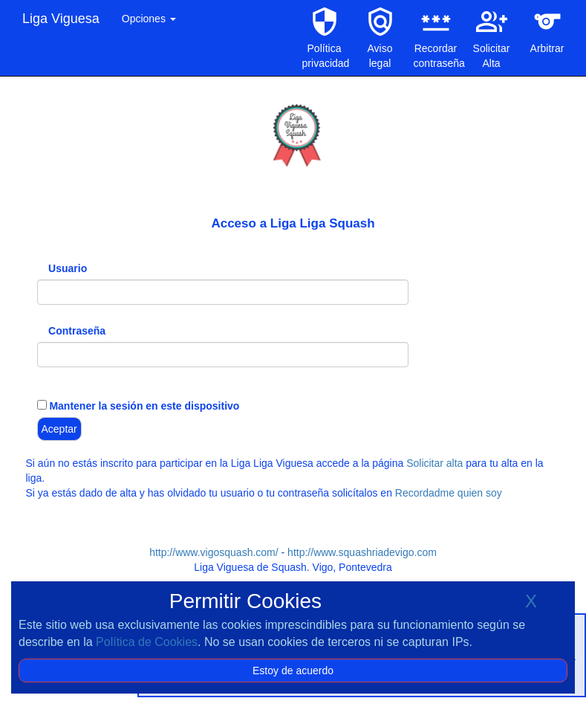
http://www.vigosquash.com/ (214, 552)
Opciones (149, 19)
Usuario (67, 268)
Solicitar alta (434, 463)
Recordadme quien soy (448, 493)
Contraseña (76, 331)
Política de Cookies (147, 642)
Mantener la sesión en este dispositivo (143, 406)
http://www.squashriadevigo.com (362, 552)
